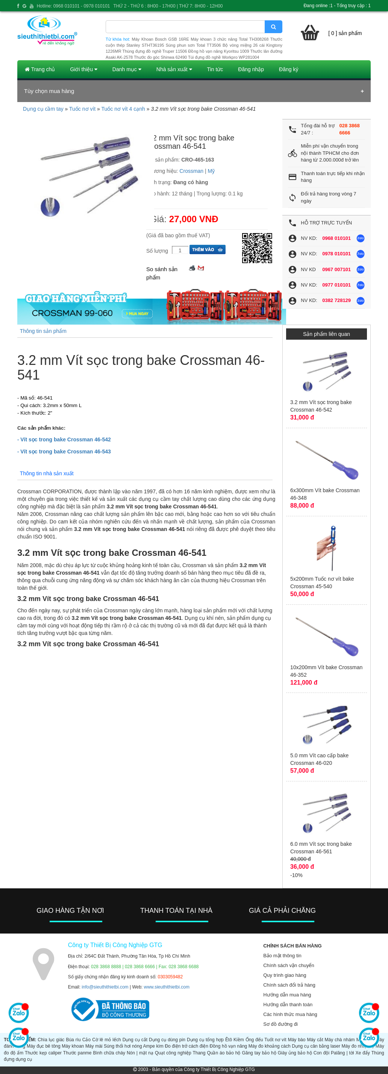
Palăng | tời (342, 1053)
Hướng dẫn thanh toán (287, 1004)
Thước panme (77, 1053)
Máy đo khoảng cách (270, 1046)
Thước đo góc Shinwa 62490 (160, 57)
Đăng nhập (251, 69)
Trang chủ (40, 69)
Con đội (321, 1053)
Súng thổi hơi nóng (123, 1046)
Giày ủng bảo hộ (295, 1053)
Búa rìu (73, 1039)
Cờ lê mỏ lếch (106, 1039)
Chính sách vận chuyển (288, 965)
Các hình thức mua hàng (290, 1014)
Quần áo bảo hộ (223, 1053)
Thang (198, 1053)
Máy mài (94, 1046)
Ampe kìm (153, 1046)
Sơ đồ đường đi (280, 1024)
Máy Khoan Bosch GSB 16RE (160, 39)
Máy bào (297, 1039)
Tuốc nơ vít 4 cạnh (123, 109)
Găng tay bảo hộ (259, 1053)
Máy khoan (73, 1046)
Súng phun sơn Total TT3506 (193, 45)
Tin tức (215, 69)
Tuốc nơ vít (82, 109)
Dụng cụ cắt (135, 1039)
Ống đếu (254, 1039)
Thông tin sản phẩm (43, 331)
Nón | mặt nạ (140, 1053)
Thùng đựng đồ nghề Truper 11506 (154, 51)
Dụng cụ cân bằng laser (316, 1046)
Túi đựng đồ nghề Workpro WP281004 (223, 57)
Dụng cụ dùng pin (167, 1039)
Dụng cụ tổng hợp (205, 1039)
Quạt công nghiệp (173, 1053)
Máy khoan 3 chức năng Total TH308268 (229, 39)
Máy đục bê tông (44, 1046)
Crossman (191, 171)
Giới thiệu (83, 69)
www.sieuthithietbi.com (166, 987)
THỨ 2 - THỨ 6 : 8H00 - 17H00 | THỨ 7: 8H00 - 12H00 (168, 6)
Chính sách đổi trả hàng (289, 985)
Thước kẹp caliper (43, 1053)
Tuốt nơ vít (275, 1039)
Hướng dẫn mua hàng (287, 995)
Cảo (86, 1039)
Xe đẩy (363, 1053)
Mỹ (211, 171)
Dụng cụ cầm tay (43, 109)
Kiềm (238, 1039)
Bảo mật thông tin (282, 955)
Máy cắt (315, 1039)
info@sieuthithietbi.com (105, 987)
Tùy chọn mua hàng (49, 91)
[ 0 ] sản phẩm (345, 33)
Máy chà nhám (340, 1039)
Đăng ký (288, 69)
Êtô (228, 1039)
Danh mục (126, 69)
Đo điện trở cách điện (186, 1046)
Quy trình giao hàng (284, 975)
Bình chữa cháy (109, 1053)
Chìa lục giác (51, 1039)
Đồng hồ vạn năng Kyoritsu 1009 (218, 51)
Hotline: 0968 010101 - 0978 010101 (73, 6)
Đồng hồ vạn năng (228, 1046)
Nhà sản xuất (174, 69)
